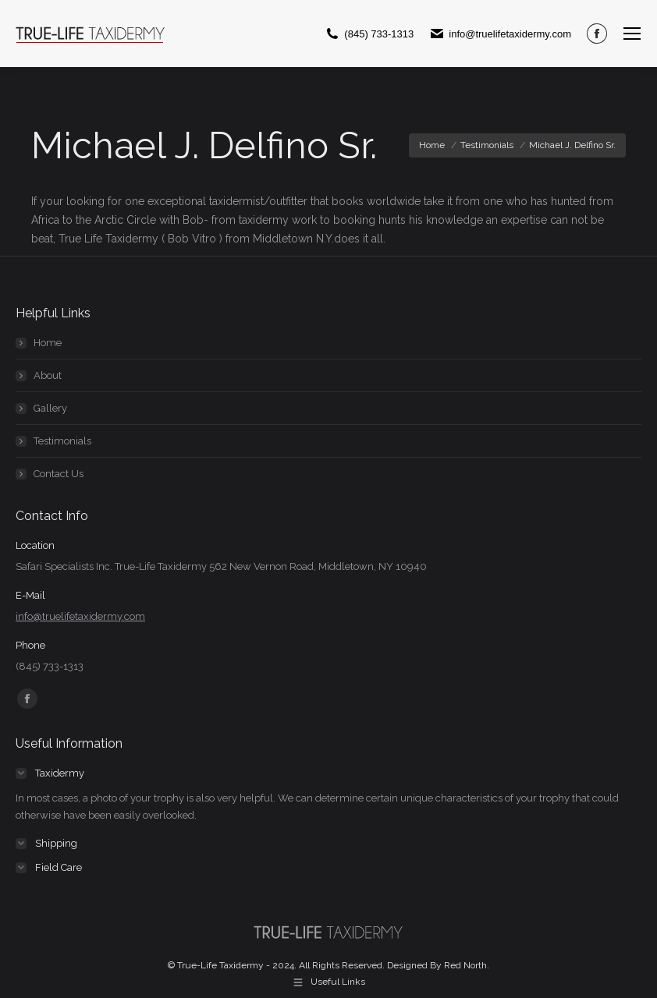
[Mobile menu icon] (632, 33)
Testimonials (62, 441)
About (48, 375)
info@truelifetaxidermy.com (80, 616)
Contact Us (58, 474)
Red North (465, 965)
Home (48, 343)
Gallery (50, 408)
